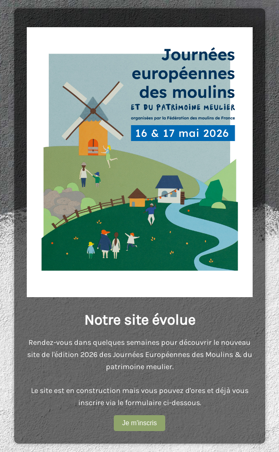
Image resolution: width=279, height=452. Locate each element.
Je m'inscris (139, 422)
